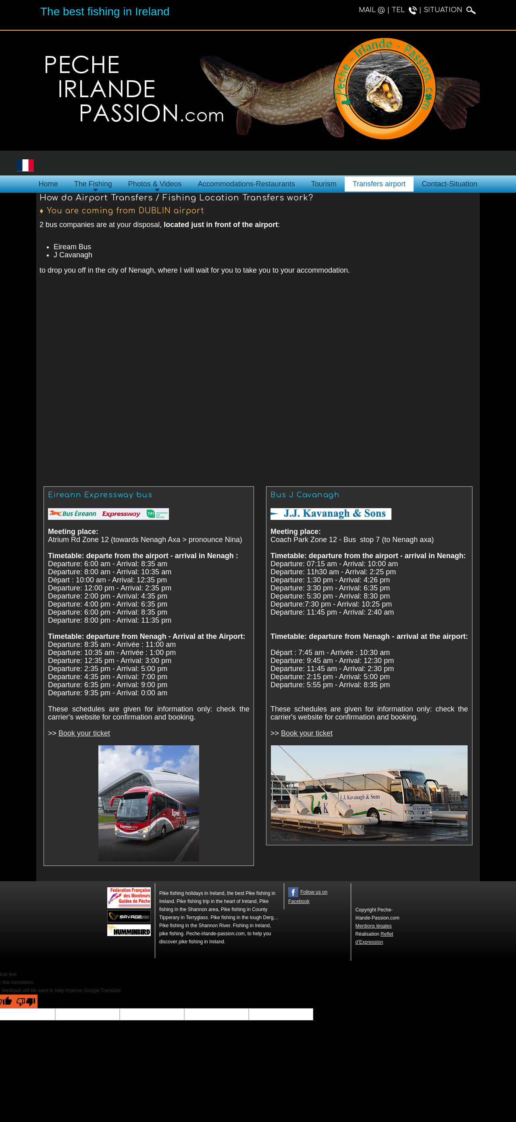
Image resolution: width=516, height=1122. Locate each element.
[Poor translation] (25, 1001)
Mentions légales (373, 926)
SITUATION (450, 10)
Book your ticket (84, 733)
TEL (404, 10)
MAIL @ (372, 10)
